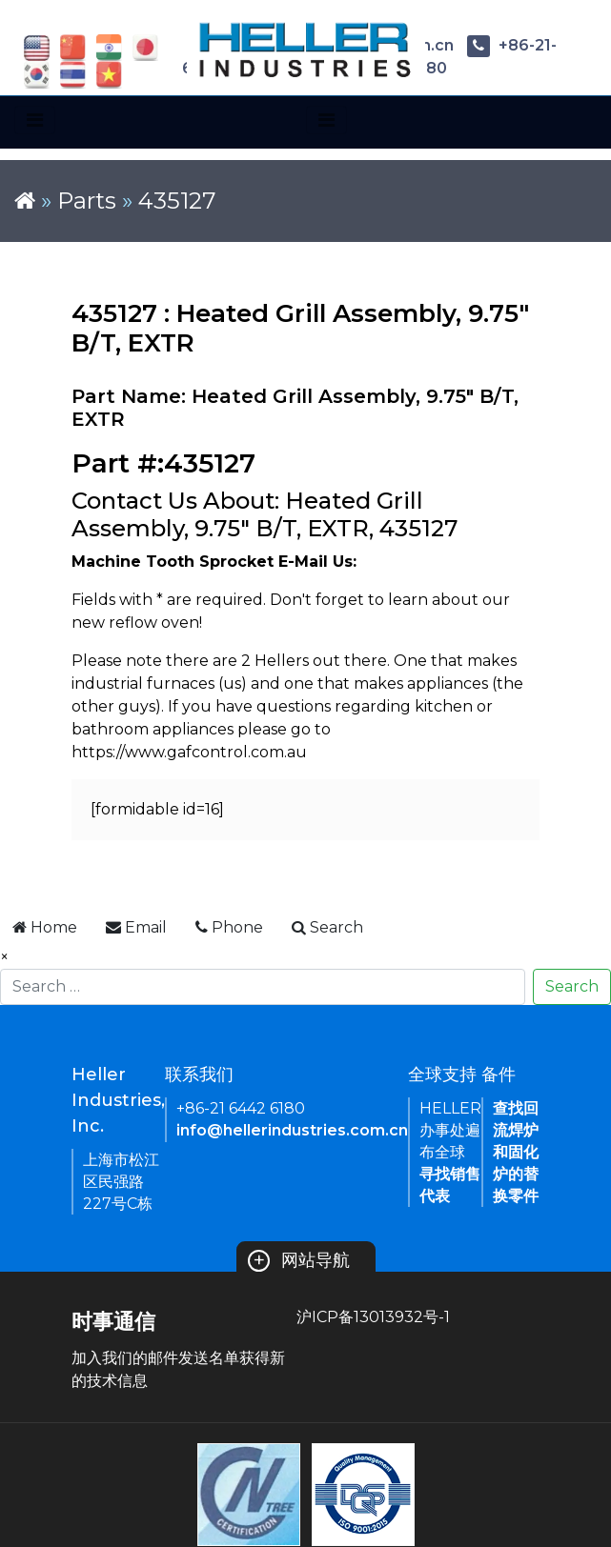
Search (572, 986)
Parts (86, 200)
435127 (177, 200)
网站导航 (299, 1260)
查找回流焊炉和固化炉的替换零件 (516, 1152)
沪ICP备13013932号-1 (373, 1317)
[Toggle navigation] (34, 120)
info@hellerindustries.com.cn (292, 1130)
